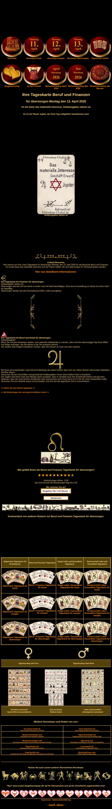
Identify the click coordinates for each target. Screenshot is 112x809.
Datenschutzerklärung (61, 800)
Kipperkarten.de (32, 747)
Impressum (46, 800)
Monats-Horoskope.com (32, 735)
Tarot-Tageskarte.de (87, 729)
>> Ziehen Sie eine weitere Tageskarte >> (18, 388)
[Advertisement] (56, 18)
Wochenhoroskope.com (32, 741)
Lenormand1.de (87, 747)
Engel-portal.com (32, 753)
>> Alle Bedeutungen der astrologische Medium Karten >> (25, 392)
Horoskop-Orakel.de (32, 729)
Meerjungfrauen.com (87, 753)
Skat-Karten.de (87, 741)
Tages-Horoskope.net (87, 735)
